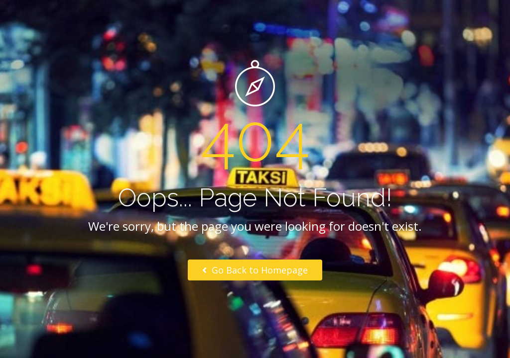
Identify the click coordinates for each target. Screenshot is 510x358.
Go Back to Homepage (255, 270)
